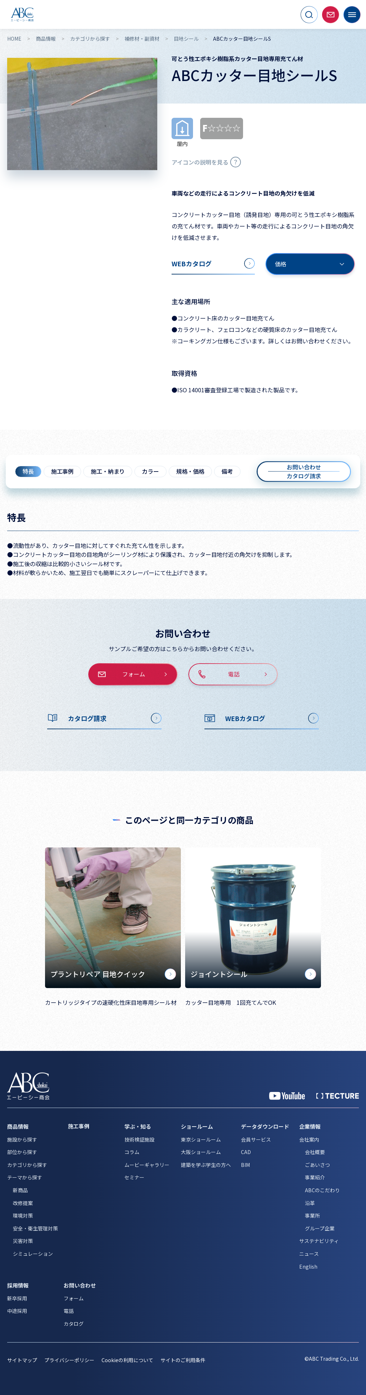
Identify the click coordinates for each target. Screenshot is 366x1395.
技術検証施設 (139, 1139)
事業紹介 (315, 1177)
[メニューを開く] (352, 14)
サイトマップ (22, 1360)
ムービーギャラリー (146, 1164)
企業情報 (310, 1126)
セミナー (134, 1177)
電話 (69, 1310)
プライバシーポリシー (69, 1360)
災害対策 (23, 1240)
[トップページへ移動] (22, 14)
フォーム (74, 1298)
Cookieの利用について (127, 1360)
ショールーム (197, 1126)
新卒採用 (17, 1298)
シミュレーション (33, 1253)
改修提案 (23, 1203)
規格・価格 (190, 471)
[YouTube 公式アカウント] (287, 1096)
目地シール (186, 39)
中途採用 (17, 1310)
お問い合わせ (80, 1285)
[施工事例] (91, 1126)
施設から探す (22, 1139)
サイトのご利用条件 (183, 1360)
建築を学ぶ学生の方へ (206, 1164)
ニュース (309, 1253)
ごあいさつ (317, 1164)
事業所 (312, 1215)
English (308, 1266)
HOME (14, 39)
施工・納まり (108, 471)
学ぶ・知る (137, 1126)
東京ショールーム (201, 1139)
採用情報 (18, 1285)
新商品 (20, 1190)
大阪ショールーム (201, 1151)
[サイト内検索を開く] (309, 14)
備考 (227, 471)
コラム (131, 1151)
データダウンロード (265, 1126)
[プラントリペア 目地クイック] (113, 917)
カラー (150, 471)
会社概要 (315, 1151)
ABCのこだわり (322, 1190)
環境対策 (23, 1215)
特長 (28, 471)
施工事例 (62, 471)
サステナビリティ (319, 1240)
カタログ (74, 1323)
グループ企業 (320, 1228)
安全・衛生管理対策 (35, 1228)
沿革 (310, 1203)
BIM (245, 1164)
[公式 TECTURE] (337, 1096)
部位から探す (22, 1151)
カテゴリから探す (90, 39)
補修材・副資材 (141, 39)
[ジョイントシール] (253, 917)
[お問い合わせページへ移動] (330, 14)
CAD (246, 1151)
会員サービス (256, 1139)
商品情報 (46, 39)
